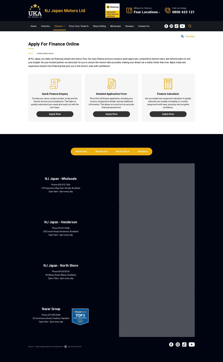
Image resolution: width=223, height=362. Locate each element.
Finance (59, 26)
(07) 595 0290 (54, 316)
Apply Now (55, 114)
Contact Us (143, 26)
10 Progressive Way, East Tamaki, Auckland (60, 189)
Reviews (129, 26)
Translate (188, 36)
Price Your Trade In (79, 26)
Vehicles (45, 26)
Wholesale (115, 26)
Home (34, 26)
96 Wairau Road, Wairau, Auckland (61, 276)
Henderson (101, 152)
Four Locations (146, 12)
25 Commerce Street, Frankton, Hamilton (51, 319)
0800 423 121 (183, 12)
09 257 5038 (63, 229)
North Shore (123, 152)
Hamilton (143, 152)
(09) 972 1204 (64, 185)
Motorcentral (73, 347)
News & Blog (99, 26)
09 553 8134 (63, 272)
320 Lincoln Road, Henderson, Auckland (60, 232)
